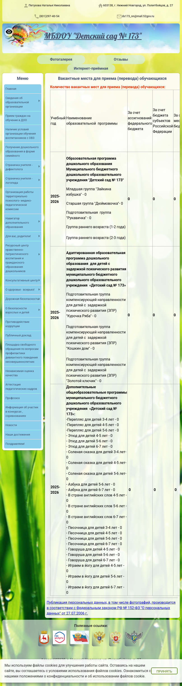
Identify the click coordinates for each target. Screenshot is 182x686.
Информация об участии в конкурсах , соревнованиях (21, 412)
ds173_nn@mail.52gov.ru (138, 16)
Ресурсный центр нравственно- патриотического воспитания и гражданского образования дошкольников (17, 258)
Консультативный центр (21, 280)
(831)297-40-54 (49, 16)
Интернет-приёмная (91, 68)
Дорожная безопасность (21, 299)
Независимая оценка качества (19, 373)
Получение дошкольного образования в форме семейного (22, 151)
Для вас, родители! (18, 236)
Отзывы (121, 59)
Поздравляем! (15, 443)
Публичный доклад (18, 335)
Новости (11, 425)
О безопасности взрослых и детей (17, 310)
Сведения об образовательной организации (17, 102)
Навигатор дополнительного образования (17, 223)
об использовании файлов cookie (116, 676)
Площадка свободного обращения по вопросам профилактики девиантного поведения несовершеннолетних (21, 353)
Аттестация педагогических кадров (21, 386)
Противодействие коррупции (17, 324)
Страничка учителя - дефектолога (18, 167)
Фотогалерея (61, 59)
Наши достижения (17, 434)
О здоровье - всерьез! (19, 289)
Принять (164, 671)
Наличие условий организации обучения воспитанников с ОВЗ (20, 134)
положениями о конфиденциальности (51, 676)
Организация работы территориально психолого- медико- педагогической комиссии (19, 200)
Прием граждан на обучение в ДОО (17, 118)
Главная (10, 88)
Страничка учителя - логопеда (18, 180)
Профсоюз (12, 398)
